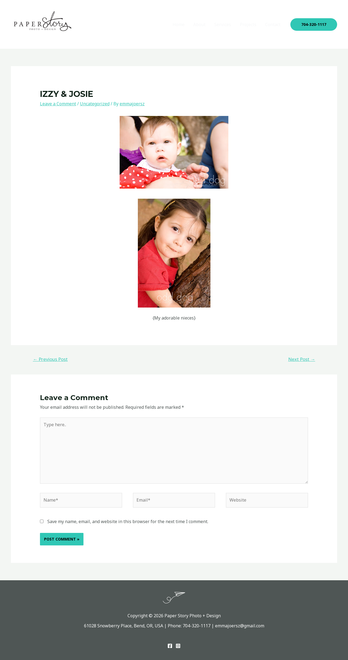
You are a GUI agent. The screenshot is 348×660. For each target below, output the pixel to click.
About (199, 24)
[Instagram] (178, 645)
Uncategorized (95, 104)
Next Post (301, 359)
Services (222, 24)
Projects (248, 24)
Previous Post (50, 359)
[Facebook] (169, 645)
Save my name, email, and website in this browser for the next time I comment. (127, 521)
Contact (273, 24)
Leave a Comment (58, 104)
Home (179, 24)
